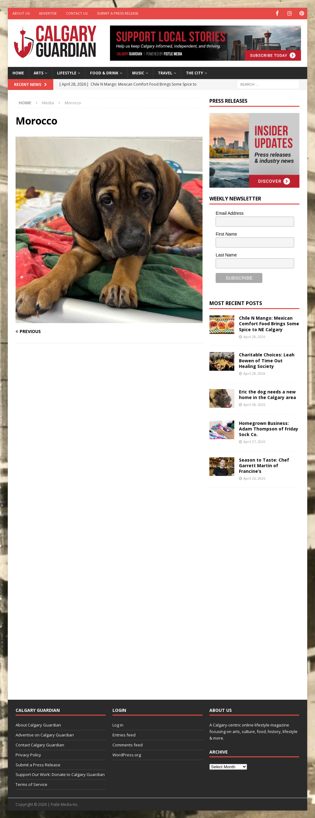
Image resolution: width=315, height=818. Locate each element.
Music (138, 72)
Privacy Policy (28, 754)
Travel (165, 72)
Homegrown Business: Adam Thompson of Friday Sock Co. (268, 428)
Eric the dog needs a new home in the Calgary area (267, 394)
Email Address (229, 212)
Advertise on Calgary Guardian (45, 734)
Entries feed (124, 734)
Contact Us (77, 13)
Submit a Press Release (117, 13)
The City (194, 72)
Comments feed (127, 744)
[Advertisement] (256, 588)
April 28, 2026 (254, 336)
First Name (226, 233)
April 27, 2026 (254, 441)
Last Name (226, 254)
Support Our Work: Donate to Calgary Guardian (60, 774)
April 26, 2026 (254, 478)
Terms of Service (31, 784)
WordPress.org (126, 754)
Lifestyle (66, 72)
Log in (117, 724)
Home (18, 72)
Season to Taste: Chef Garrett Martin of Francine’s (264, 464)
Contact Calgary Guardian (40, 744)
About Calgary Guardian (38, 724)
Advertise (48, 13)
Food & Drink (104, 72)
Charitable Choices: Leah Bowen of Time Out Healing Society (266, 360)
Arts (38, 72)
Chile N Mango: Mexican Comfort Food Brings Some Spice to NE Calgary (269, 323)
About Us (21, 13)
